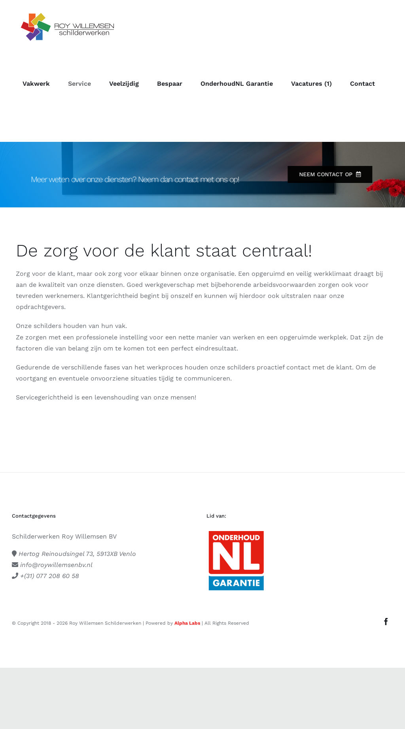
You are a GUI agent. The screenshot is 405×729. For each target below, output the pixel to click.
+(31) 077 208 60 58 (49, 576)
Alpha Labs (187, 623)
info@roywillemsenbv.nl (56, 565)
